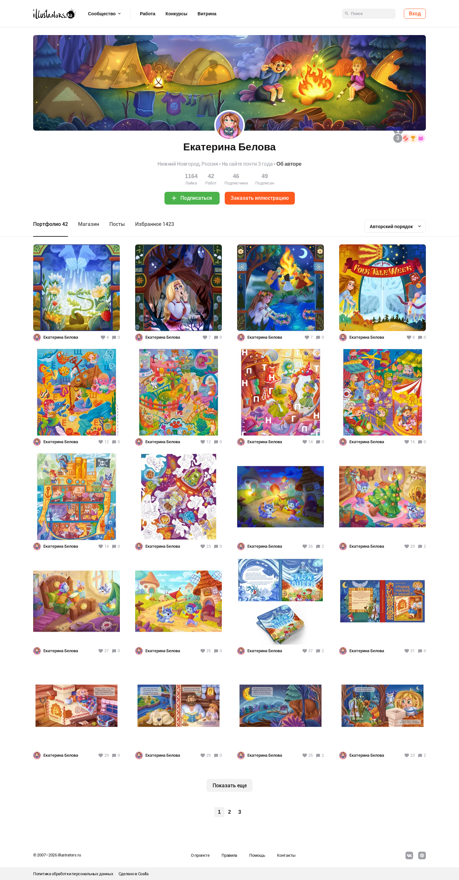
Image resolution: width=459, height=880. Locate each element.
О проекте (200, 855)
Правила (229, 855)
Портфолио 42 (50, 224)
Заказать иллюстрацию (259, 198)
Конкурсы (176, 13)
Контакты (286, 855)
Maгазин (88, 224)
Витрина (207, 13)
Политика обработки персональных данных (73, 873)
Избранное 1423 (154, 224)
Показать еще (230, 786)
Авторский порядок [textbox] (391, 226)
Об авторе (288, 164)
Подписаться (196, 198)
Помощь (257, 855)
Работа (147, 13)
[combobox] (395, 226)
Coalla (143, 873)
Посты (117, 224)
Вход (415, 14)
